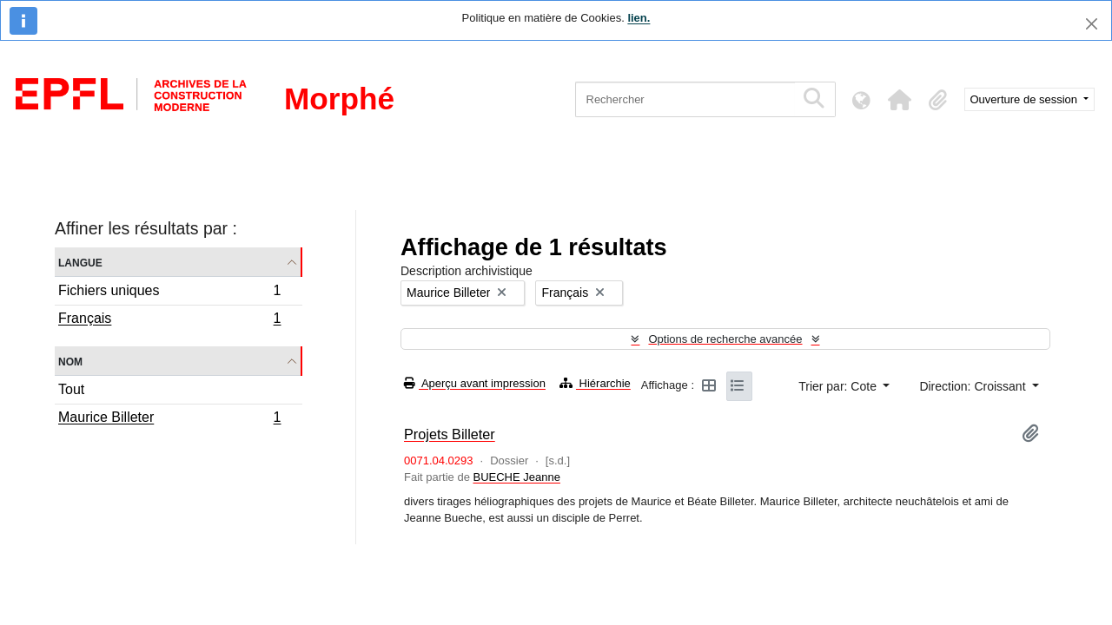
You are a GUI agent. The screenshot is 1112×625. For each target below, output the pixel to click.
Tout (71, 389)
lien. (638, 17)
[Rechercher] (685, 99)
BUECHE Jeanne (516, 477)
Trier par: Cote (839, 386)
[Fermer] (1091, 24)
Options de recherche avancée (725, 338)
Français (169, 320)
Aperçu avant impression (475, 383)
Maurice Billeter (169, 419)
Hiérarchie (595, 383)
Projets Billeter (449, 434)
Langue (80, 261)
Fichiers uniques (169, 293)
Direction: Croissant (974, 386)
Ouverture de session (1025, 99)
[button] (900, 99)
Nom (70, 360)
